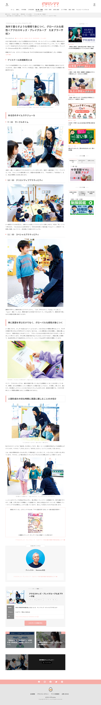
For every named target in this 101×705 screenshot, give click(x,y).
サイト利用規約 (55, 694)
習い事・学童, (32, 38)
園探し (18, 9)
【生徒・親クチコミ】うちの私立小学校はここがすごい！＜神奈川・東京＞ (81, 98)
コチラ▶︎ (8, 54)
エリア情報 (64, 9)
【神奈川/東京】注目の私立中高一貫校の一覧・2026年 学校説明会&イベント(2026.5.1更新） (81, 47)
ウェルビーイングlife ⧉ (82, 9)
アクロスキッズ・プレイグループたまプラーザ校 (18, 23)
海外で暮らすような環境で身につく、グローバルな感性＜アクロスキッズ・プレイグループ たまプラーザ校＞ (32, 15)
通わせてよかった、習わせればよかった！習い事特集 (81, 149)
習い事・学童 (39, 9)
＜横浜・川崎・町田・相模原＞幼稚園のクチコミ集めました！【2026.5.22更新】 (81, 73)
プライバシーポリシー (43, 694)
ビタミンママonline (50, 697)
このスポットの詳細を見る (35, 623)
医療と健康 (56, 9)
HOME (8, 14)
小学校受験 (31, 9)
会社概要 (32, 694)
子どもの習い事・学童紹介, (22, 38)
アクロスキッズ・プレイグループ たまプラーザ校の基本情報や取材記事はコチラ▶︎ (40, 540)
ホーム (12, 9)
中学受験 (23, 9)
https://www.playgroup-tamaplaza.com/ (26, 616)
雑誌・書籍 (71, 9)
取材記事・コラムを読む (26, 14)
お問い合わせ (65, 694)
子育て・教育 (48, 9)
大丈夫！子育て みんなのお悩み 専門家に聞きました (81, 123)
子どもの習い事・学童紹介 (40, 14)
